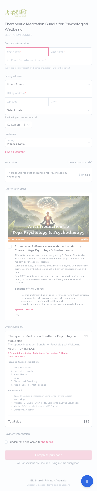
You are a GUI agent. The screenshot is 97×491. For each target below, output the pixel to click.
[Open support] (87, 481)
